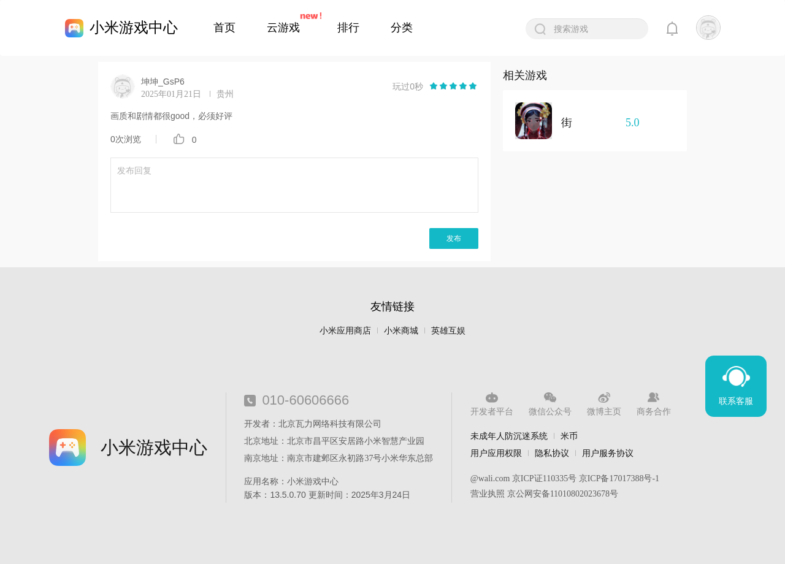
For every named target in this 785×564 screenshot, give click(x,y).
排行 (348, 27)
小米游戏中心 (134, 27)
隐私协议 (552, 453)
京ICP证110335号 (544, 478)
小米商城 (401, 330)
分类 (402, 27)
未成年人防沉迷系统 (509, 436)
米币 (569, 436)
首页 (224, 27)
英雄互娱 (448, 330)
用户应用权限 (496, 453)
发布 (453, 238)
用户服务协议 (608, 453)
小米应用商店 (345, 330)
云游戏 (283, 27)
